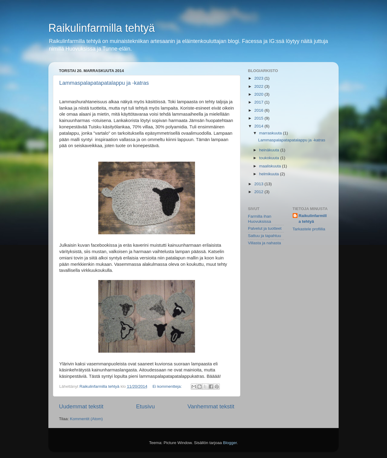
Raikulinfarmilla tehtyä (101, 28)
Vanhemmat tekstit (210, 406)
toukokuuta (269, 158)
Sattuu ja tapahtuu (264, 235)
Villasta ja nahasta (264, 243)
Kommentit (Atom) (86, 419)
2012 (259, 191)
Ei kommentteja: (168, 386)
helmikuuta (269, 174)
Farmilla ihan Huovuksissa (259, 218)
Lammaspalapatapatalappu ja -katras (104, 83)
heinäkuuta (269, 150)
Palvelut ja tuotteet (264, 228)
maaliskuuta (270, 166)
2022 (259, 86)
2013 (259, 184)
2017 (259, 102)
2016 (259, 110)
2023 (259, 78)
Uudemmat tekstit (81, 406)
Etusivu (145, 406)
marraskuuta (271, 133)
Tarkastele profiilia (309, 229)
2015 (259, 118)
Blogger (230, 442)
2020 (259, 94)
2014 (259, 126)
